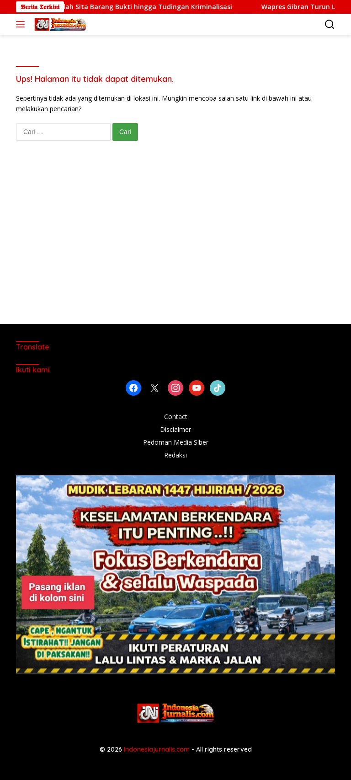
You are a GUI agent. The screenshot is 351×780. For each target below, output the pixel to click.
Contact (175, 416)
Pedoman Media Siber (175, 442)
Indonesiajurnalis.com (157, 749)
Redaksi (175, 455)
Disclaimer (175, 429)
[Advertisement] (175, 242)
